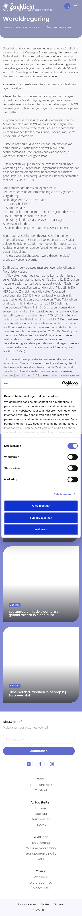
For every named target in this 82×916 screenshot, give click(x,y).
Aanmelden (39, 751)
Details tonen (62, 494)
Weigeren (41, 529)
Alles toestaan (41, 505)
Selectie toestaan (41, 517)
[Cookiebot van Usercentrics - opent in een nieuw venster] (62, 383)
